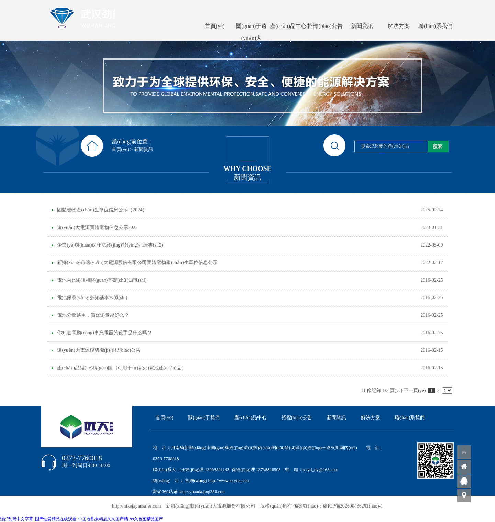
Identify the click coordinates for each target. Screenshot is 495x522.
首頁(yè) (120, 149)
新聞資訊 (143, 149)
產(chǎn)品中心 (250, 417)
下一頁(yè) (415, 390)
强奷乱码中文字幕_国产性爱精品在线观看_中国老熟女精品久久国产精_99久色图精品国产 (81, 518)
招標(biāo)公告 (297, 417)
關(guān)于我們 (204, 417)
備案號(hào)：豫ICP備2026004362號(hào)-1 (338, 506)
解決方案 (370, 417)
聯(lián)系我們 (410, 417)
